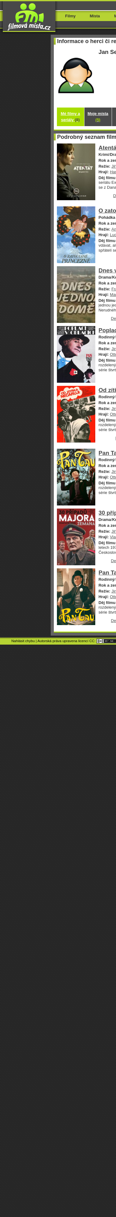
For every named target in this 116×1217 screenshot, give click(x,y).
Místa (95, 16)
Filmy (70, 16)
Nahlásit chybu (23, 641)
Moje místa (98, 116)
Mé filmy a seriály (70, 116)
